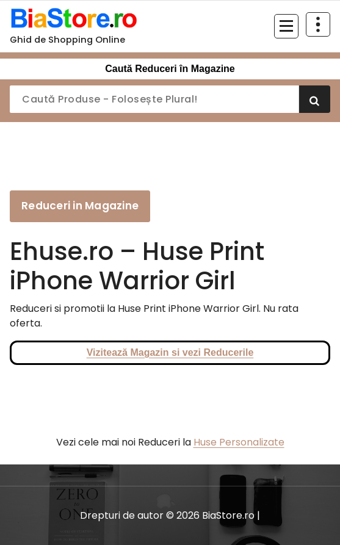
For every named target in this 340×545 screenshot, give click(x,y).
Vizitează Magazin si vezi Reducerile (170, 352)
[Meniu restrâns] (286, 26)
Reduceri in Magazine (80, 205)
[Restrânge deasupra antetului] (318, 24)
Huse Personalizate (239, 442)
